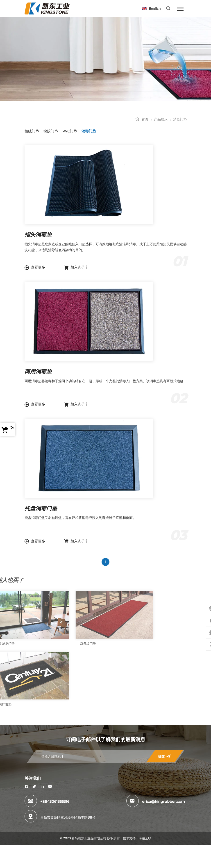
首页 (150, 119)
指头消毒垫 (43, 234)
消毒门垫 (185, 119)
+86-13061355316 (54, 801)
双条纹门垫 (9, 643)
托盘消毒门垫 (46, 508)
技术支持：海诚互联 (137, 838)
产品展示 (166, 119)
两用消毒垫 (43, 371)
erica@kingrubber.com (163, 801)
